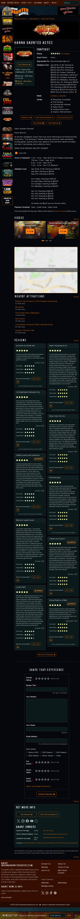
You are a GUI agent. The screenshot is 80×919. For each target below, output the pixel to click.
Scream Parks (73, 843)
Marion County (20, 19)
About (46, 3)
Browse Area (12, 3)
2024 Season (61, 752)
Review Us (27, 117)
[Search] (71, 3)
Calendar (38, 3)
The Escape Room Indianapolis (27, 313)
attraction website (60, 211)
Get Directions (64, 117)
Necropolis (19, 307)
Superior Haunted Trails (24, 330)
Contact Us (45, 864)
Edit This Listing (48, 830)
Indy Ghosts (20, 319)
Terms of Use (63, 867)
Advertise (45, 883)
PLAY (30, 231)
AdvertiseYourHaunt (7, 200)
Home (3, 3)
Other (58, 756)
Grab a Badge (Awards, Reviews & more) (55, 834)
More (54, 3)
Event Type (26, 3)
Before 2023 (33, 752)
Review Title (31, 685)
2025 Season (34, 756)
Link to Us (45, 870)
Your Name (30, 725)
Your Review (31, 697)
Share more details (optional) (38, 786)
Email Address (32, 736)
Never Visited (47, 756)
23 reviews (65, 54)
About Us (62, 864)
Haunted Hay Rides (29, 843)
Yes (34, 379)
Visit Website (24, 64)
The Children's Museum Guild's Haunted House (34, 324)
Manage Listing (47, 886)
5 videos (54, 96)
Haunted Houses (47, 19)
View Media (38, 123)
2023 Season (47, 752)
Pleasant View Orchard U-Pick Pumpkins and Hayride (36, 301)
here (62, 853)
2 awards (62, 96)
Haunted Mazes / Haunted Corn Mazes (57, 843)
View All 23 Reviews (46, 655)
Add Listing (62, 883)
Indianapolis (33, 19)
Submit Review (46, 794)
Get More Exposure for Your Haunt (53, 837)
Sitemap (44, 867)
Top (76, 219)
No (38, 379)
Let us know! (6, 897)
